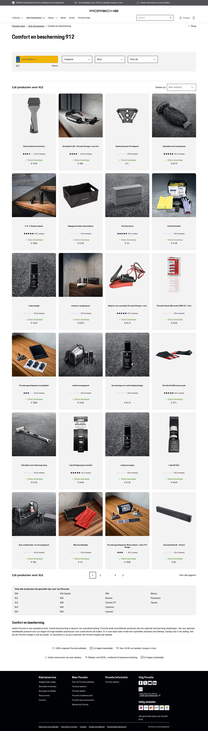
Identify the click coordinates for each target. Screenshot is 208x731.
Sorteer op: (160, 87)
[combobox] (152, 17)
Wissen (55, 65)
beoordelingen (148, 695)
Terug (193, 26)
